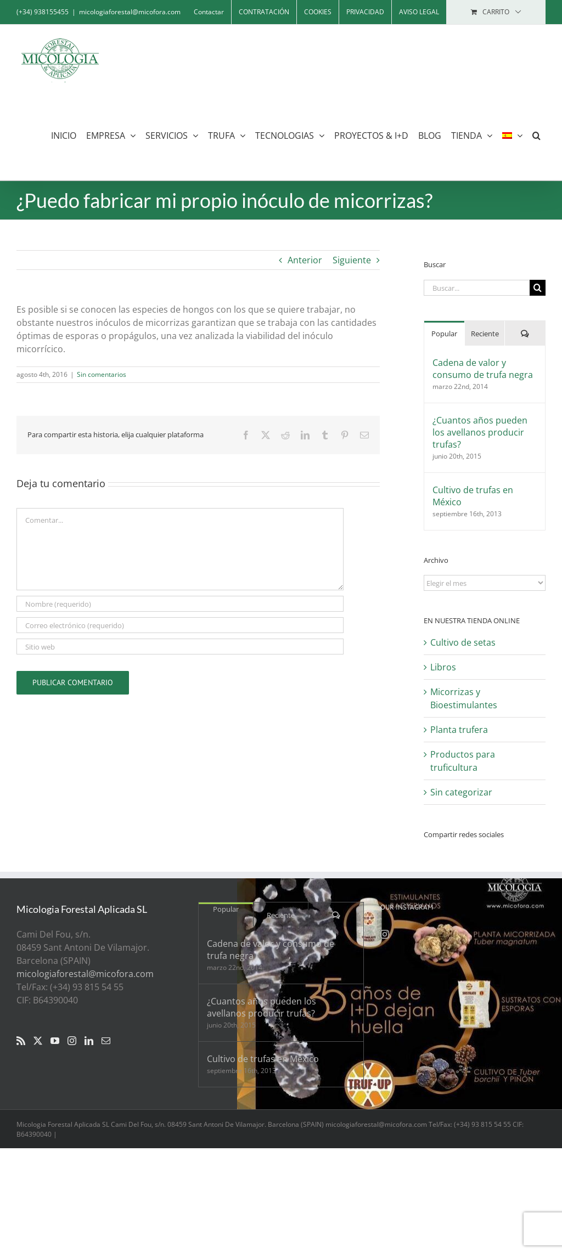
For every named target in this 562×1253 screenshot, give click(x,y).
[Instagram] (72, 1040)
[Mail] (106, 1040)
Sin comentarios (101, 374)
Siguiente (352, 260)
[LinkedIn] (89, 1040)
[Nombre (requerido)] (180, 604)
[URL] (180, 646)
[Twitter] (37, 1040)
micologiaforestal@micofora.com (130, 11)
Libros (443, 667)
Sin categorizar (461, 792)
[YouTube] (54, 1040)
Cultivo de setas (463, 642)
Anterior (305, 260)
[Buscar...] (477, 288)
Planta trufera (459, 730)
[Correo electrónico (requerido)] (180, 625)
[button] (536, 135)
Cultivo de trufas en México (472, 496)
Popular (444, 333)
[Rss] (20, 1040)
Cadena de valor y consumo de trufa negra (482, 369)
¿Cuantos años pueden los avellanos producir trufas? (479, 432)
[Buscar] (538, 288)
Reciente (485, 333)
